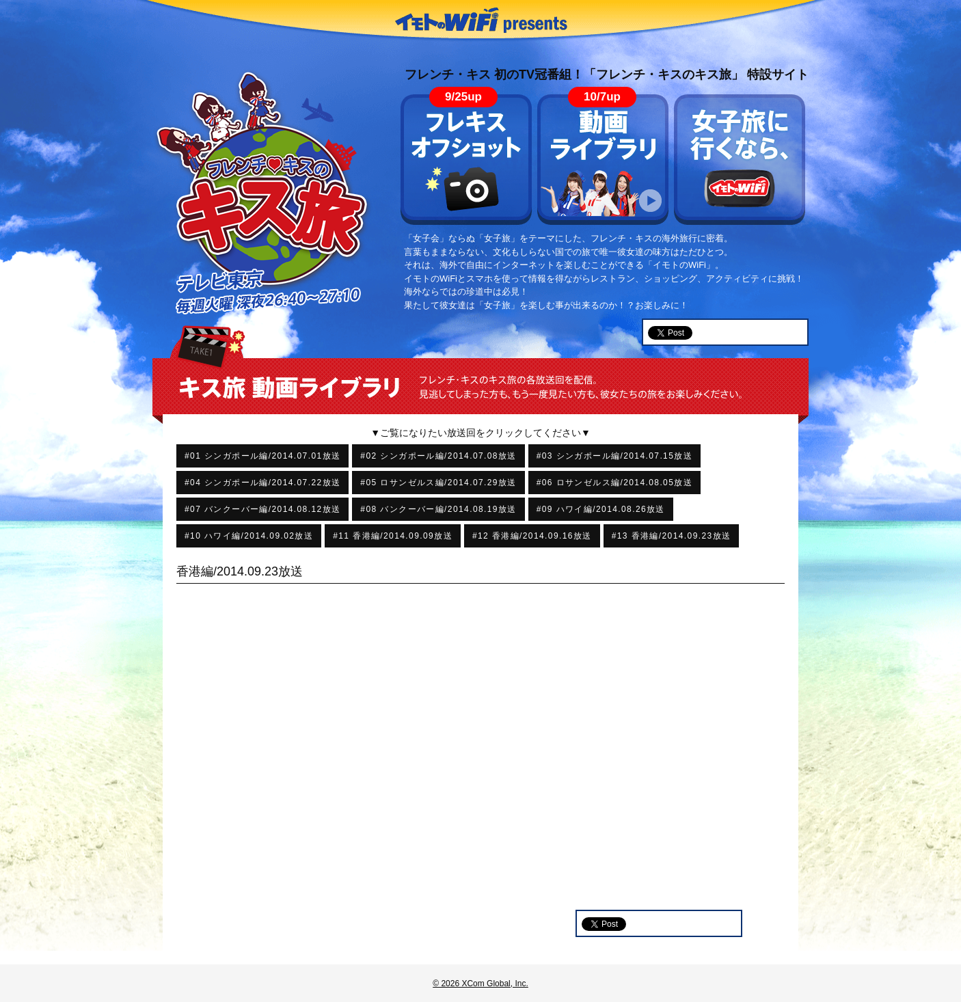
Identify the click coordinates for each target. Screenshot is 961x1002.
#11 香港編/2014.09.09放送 (392, 536)
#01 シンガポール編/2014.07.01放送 (262, 456)
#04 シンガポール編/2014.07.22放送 (262, 482)
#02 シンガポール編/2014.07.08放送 (438, 456)
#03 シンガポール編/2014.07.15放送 (614, 456)
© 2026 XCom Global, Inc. (480, 983)
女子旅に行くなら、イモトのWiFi (739, 159)
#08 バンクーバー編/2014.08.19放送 (438, 509)
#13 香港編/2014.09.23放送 (671, 536)
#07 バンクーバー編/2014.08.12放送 (262, 509)
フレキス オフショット (466, 159)
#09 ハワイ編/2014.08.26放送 (601, 509)
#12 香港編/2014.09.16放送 (532, 536)
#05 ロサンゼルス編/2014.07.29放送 (438, 482)
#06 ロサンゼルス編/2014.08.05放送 (614, 482)
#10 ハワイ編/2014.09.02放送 (249, 536)
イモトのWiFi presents (480, 20)
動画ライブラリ (602, 159)
